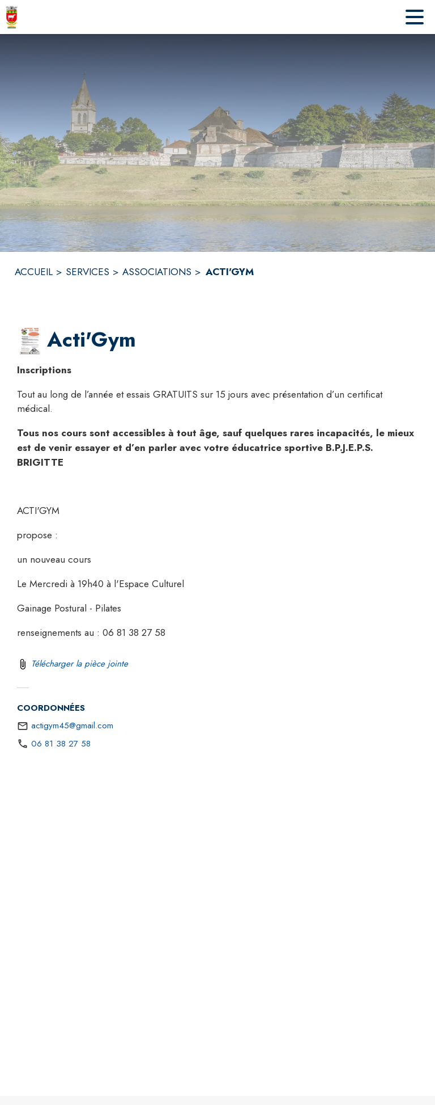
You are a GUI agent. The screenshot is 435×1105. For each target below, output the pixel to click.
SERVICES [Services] (87, 272)
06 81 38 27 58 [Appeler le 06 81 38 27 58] (61, 743)
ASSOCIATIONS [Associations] (156, 272)
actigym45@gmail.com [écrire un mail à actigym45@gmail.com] (72, 725)
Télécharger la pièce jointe (79, 663)
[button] (29, 340)
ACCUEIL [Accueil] (34, 272)
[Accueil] (12, 17)
